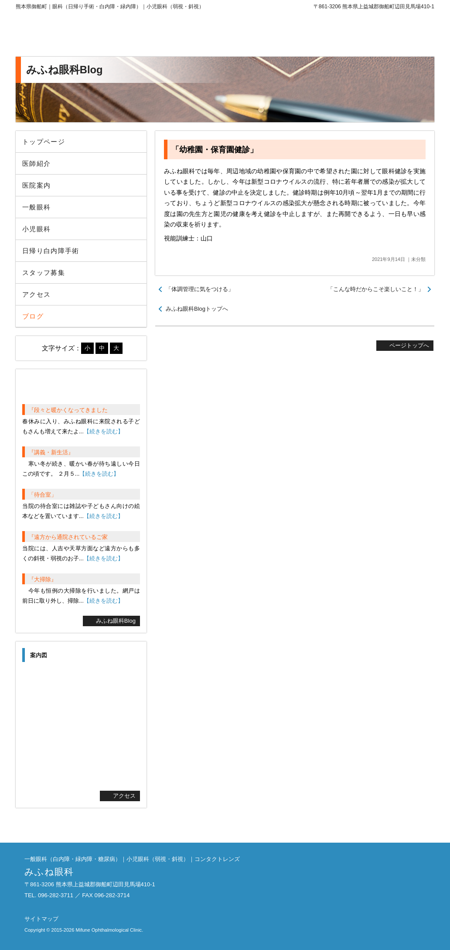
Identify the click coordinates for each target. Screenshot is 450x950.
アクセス (36, 294)
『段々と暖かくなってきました (68, 410)
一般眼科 (36, 207)
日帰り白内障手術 (50, 250)
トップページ (43, 141)
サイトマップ (41, 919)
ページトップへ (409, 345)
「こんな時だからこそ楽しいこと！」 (375, 289)
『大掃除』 (42, 579)
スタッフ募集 (43, 272)
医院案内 (36, 185)
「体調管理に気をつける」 (200, 289)
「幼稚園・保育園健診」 (214, 149)
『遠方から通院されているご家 (68, 537)
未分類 (418, 259)
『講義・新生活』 (51, 452)
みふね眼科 (88, 35)
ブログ (33, 316)
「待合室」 (42, 494)
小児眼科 (36, 229)
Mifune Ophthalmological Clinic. (109, 930)
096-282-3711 (362, 35)
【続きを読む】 (103, 431)
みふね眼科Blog (116, 620)
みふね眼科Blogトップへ (197, 308)
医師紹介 (36, 163)
